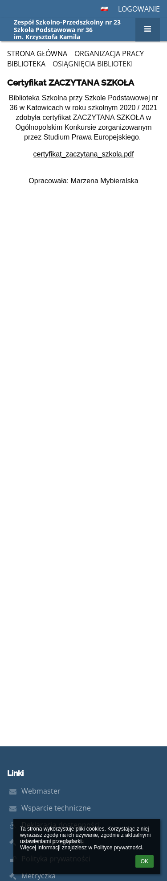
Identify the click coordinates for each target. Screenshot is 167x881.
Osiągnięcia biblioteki (93, 64)
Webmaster (41, 791)
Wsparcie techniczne (56, 808)
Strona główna (37, 53)
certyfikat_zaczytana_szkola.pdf (83, 154)
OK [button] (144, 861)
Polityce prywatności (118, 847)
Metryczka (38, 876)
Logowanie (139, 9)
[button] (104, 9)
